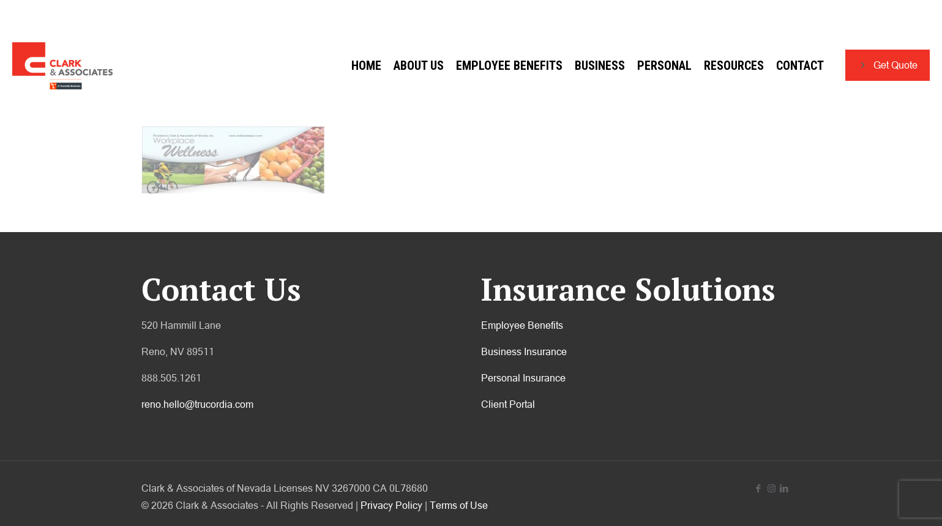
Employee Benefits (522, 325)
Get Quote (888, 65)
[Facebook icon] (758, 488)
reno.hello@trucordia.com (197, 404)
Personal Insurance (523, 377)
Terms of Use (459, 505)
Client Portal (508, 404)
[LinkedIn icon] (784, 488)
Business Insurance (524, 351)
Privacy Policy (391, 505)
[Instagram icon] (771, 488)
